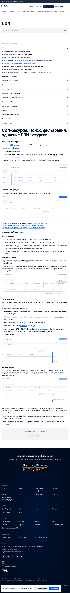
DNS (20, 494)
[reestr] (9, 566)
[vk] (8, 556)
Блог (53, 521)
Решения (4, 506)
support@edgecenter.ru (35, 546)
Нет (37, 435)
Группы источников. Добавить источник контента (17, 51)
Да (32, 435)
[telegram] (3, 556)
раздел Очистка (23, 322)
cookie (13, 588)
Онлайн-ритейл (7, 509)
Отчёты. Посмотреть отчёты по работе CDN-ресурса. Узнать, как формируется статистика (28, 60)
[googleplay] (28, 469)
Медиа (37, 509)
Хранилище (39, 494)
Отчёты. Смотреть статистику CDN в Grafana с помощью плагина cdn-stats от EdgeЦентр (27, 73)
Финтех (54, 509)
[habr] (21, 556)
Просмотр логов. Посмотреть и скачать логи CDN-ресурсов (19, 70)
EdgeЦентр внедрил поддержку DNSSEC (13, 1)
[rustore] (41, 465)
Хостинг (4, 494)
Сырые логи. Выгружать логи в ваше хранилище (17, 58)
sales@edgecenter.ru (20, 546)
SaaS (20, 512)
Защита (54, 488)
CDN (3, 488)
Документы (22, 521)
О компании (6, 521)
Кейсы (37, 521)
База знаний (23, 537)
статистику (23, 326)
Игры (20, 509)
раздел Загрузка (24, 317)
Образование (6, 512)
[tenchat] (17, 556)
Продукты (5, 485)
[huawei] (41, 469)
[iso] (3, 562)
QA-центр (55, 494)
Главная (4, 11)
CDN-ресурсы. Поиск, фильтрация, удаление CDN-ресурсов (19, 63)
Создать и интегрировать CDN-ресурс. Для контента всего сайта (23, 228)
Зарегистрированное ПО (10, 528)
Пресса (4, 525)
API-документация (41, 537)
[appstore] (28, 465)
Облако (21, 488)
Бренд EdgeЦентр (58, 525)
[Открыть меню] (67, 6)
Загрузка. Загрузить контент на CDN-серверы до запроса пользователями (23, 67)
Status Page (6, 537)
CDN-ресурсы (14, 145)
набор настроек (42, 329)
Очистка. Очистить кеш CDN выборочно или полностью (18, 55)
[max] (12, 556)
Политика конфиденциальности (11, 583)
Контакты (38, 525)
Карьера (21, 525)
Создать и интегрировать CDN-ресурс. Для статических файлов (23, 225)
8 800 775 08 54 (34, 6)
